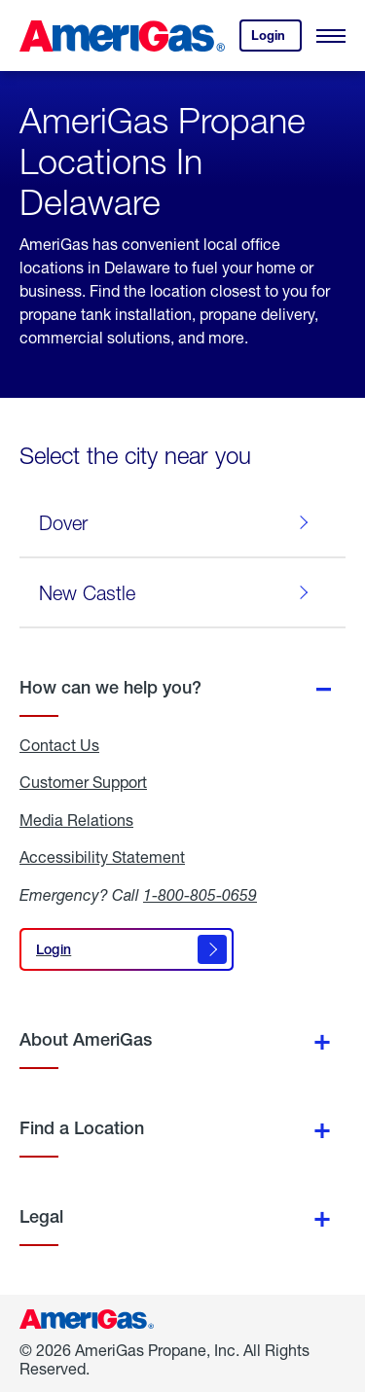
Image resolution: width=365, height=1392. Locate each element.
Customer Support (83, 782)
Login (276, 39)
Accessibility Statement (102, 857)
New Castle (177, 592)
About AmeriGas (85, 1039)
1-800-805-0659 (200, 894)
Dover (177, 522)
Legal (41, 1216)
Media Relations (76, 820)
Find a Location (81, 1128)
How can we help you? (110, 687)
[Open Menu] (331, 36)
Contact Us (59, 745)
